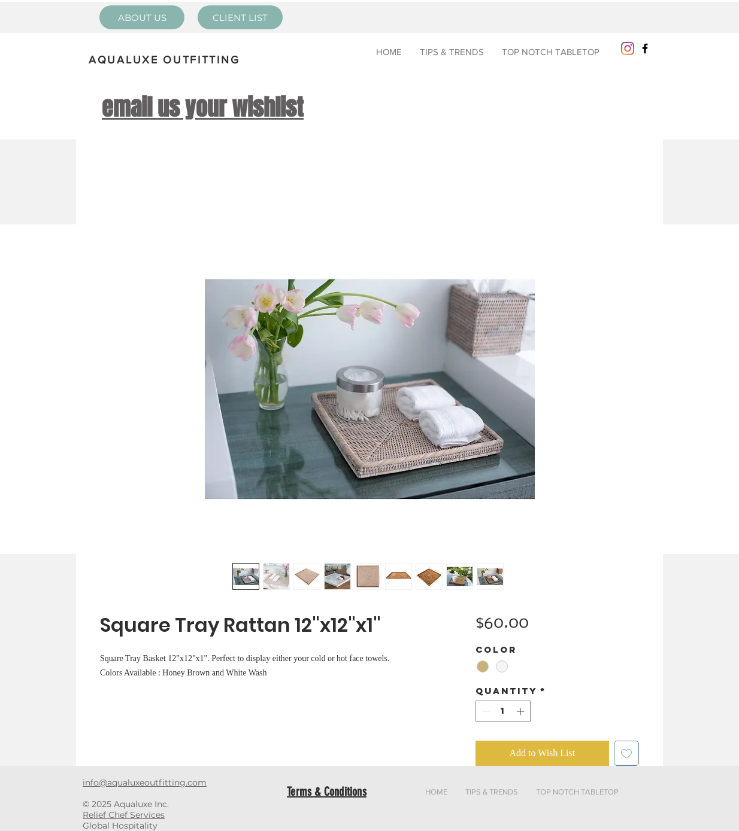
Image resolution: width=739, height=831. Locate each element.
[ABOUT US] (141, 17)
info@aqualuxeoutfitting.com (145, 782)
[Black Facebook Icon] (645, 48)
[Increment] (521, 711)
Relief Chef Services (124, 814)
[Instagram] (627, 48)
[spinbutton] (502, 711)
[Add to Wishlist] (626, 753)
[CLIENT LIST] (240, 17)
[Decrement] (484, 711)
